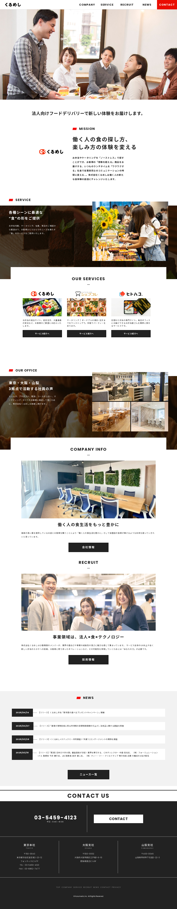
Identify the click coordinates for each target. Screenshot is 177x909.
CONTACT (167, 5)
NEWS (147, 5)
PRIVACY (116, 887)
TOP (58, 887)
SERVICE (107, 5)
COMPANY (87, 5)
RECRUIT (127, 5)
